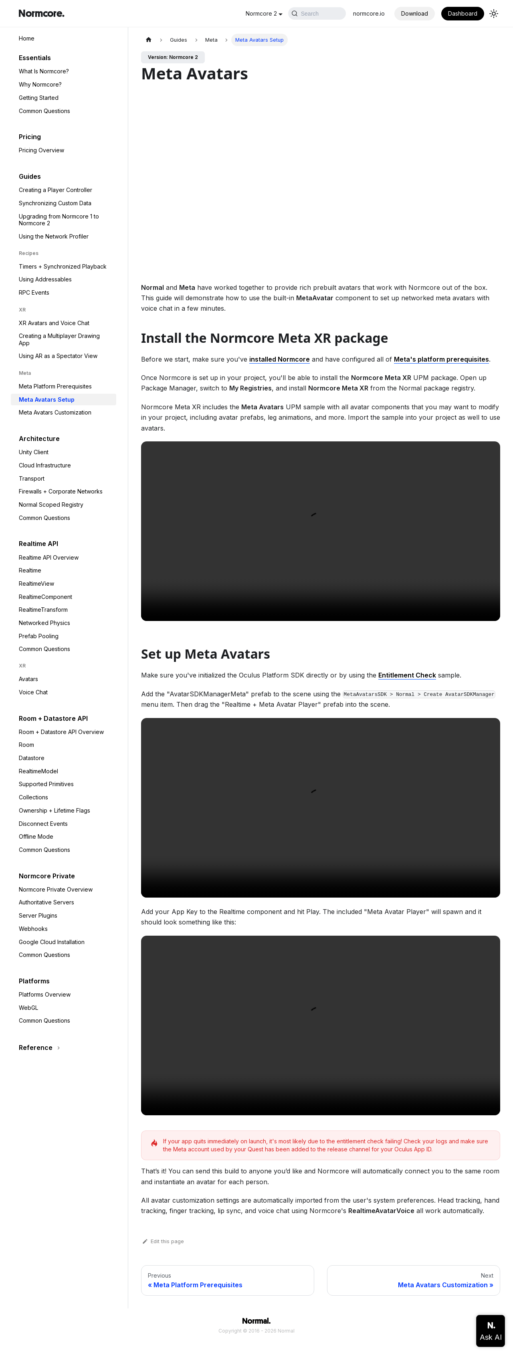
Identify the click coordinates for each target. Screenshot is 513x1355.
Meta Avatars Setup (47, 399)
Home (26, 38)
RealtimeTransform (43, 609)
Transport (31, 478)
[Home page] (148, 40)
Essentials (35, 58)
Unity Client (33, 452)
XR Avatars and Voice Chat (54, 323)
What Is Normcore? (44, 71)
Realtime (30, 570)
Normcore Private (47, 876)
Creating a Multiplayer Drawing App (59, 339)
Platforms (34, 981)
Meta (25, 373)
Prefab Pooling (39, 636)
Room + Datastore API (53, 718)
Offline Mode (36, 836)
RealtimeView (36, 583)
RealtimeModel (38, 771)
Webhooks (33, 928)
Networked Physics (44, 622)
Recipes (28, 253)
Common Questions (44, 110)
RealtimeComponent (45, 596)
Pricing (30, 137)
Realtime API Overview (49, 557)
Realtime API (38, 544)
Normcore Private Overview (56, 889)
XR (22, 310)
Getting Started (39, 97)
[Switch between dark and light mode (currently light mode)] (493, 13)
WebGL (28, 1007)
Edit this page (162, 1241)
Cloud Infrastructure (45, 465)
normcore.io (369, 13)
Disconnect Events (43, 823)
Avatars (28, 678)
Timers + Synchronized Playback (63, 266)
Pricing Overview (41, 150)
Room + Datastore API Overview (61, 731)
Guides (30, 176)
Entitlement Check (407, 675)
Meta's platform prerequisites (441, 359)
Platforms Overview (45, 994)
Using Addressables (45, 279)
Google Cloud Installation (52, 941)
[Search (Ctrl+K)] (292, 13)
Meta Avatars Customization (55, 412)
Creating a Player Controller (55, 189)
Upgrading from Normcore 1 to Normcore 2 (59, 220)
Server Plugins (38, 915)
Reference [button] (36, 1048)
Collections (33, 797)
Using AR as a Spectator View (58, 355)
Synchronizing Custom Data (55, 203)
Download (414, 13)
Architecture (39, 439)
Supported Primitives (46, 784)
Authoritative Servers (46, 902)
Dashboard (462, 13)
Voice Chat (33, 692)
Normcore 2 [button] (212, 13)
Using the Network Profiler (54, 236)
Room (26, 744)
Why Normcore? (40, 84)
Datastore (31, 757)
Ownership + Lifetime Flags (54, 810)
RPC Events (34, 292)
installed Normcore (279, 359)
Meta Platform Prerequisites (55, 386)
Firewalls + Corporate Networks (61, 491)
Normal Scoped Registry (51, 504)
